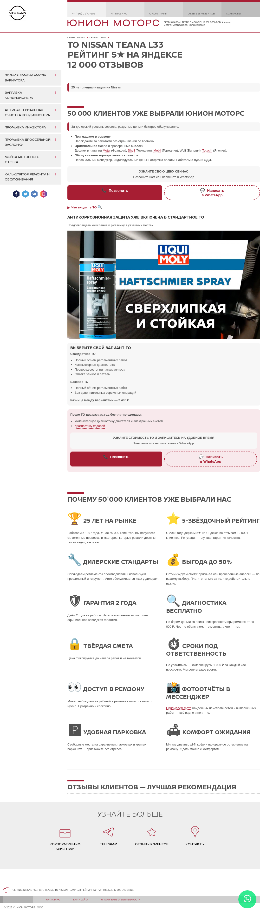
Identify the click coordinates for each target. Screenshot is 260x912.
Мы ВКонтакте (34, 194)
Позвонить (115, 190)
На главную (119, 13)
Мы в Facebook (16, 194)
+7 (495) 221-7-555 (83, 13)
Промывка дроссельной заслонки (28, 142)
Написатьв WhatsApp (212, 192)
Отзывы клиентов (201, 13)
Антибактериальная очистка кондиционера (27, 112)
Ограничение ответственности (120, 900)
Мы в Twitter (25, 194)
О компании (158, 13)
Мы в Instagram (43, 194)
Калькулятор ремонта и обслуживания (27, 176)
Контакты (233, 13)
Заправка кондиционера (19, 95)
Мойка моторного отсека (22, 159)
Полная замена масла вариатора (25, 77)
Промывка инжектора (25, 127)
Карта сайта (80, 900)
